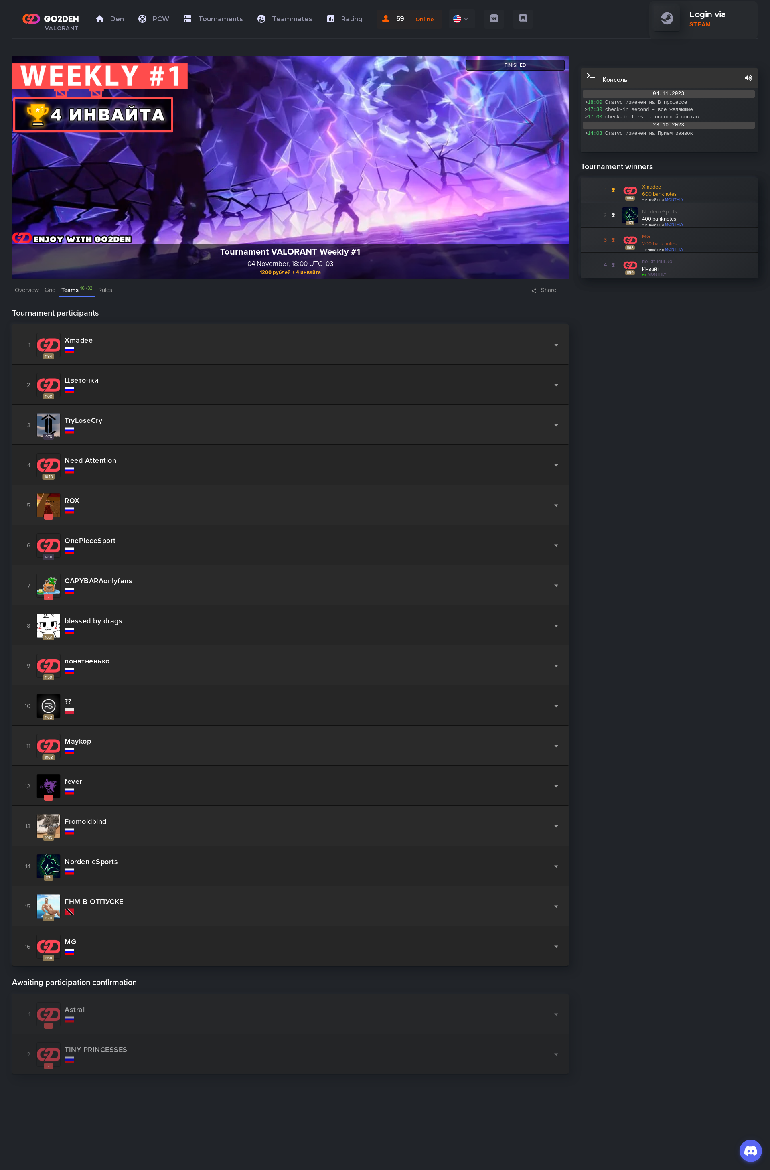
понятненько (657, 261)
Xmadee (651, 187)
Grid (50, 290)
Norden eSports (659, 212)
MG (646, 236)
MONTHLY (674, 199)
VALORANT (62, 28)
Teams (77, 290)
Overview (27, 290)
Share (548, 290)
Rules (105, 290)
